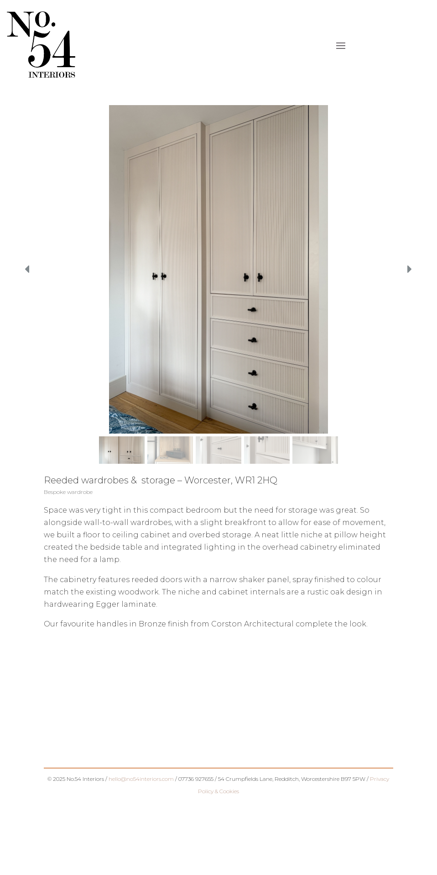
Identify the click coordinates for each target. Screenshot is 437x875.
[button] (28, 269)
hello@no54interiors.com (141, 778)
